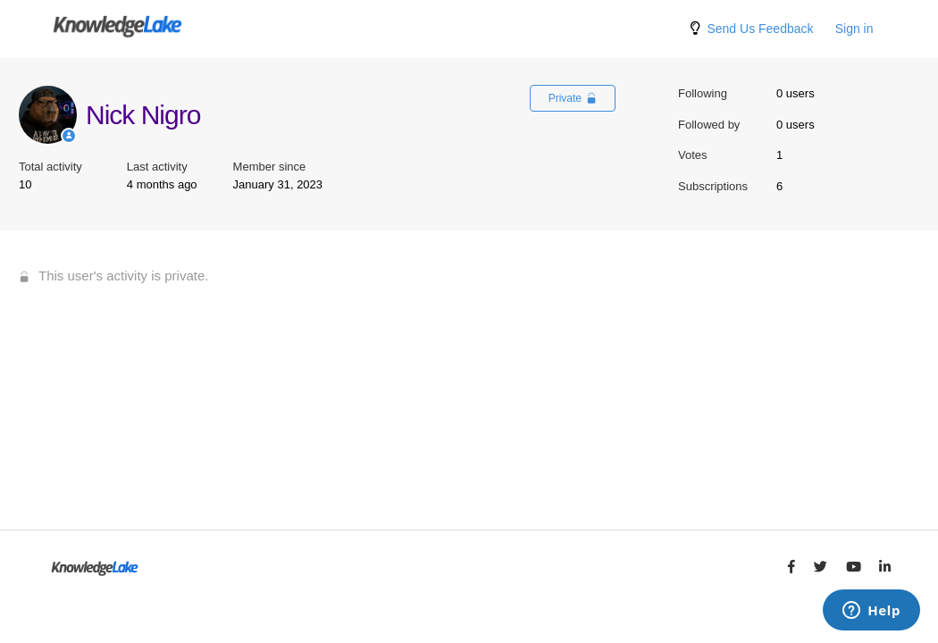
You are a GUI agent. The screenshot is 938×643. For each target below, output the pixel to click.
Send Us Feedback (760, 28)
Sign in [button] (854, 28)
